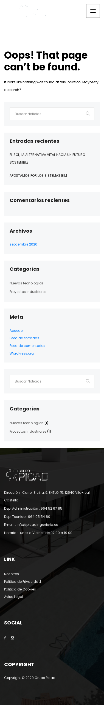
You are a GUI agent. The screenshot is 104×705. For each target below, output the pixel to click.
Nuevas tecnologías (27, 283)
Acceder (17, 330)
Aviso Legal (13, 596)
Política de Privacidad (22, 581)
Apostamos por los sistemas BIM (38, 175)
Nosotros (11, 574)
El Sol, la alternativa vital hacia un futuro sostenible (47, 158)
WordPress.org (22, 353)
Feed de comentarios (27, 345)
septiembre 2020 (23, 244)
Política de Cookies (20, 589)
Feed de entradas (24, 338)
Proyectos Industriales (28, 291)
